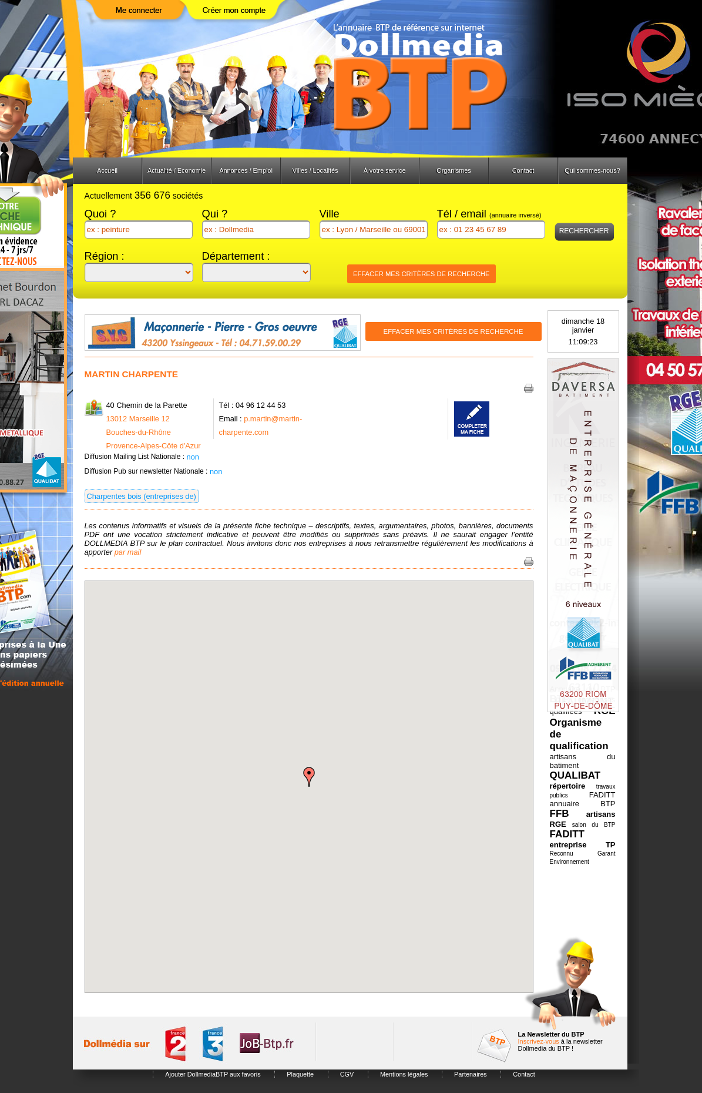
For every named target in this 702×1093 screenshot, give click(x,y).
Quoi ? (100, 213)
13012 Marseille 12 (138, 418)
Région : (105, 256)
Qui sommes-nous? (592, 170)
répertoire (568, 786)
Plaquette (300, 1074)
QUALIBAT (575, 775)
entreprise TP (583, 844)
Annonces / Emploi (246, 170)
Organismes (453, 170)
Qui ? (215, 213)
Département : (236, 256)
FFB (559, 813)
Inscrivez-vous (538, 1041)
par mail (128, 552)
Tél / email (489, 213)
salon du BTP (594, 825)
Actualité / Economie (176, 170)
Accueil (107, 170)
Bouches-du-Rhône (138, 432)
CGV (347, 1074)
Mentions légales (404, 1074)
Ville (330, 213)
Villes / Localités (315, 170)
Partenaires (470, 1074)
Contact (523, 170)
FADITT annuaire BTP (583, 799)
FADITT (567, 834)
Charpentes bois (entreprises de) (141, 496)
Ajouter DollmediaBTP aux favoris (212, 1074)
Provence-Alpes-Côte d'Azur (153, 445)
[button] (309, 777)
